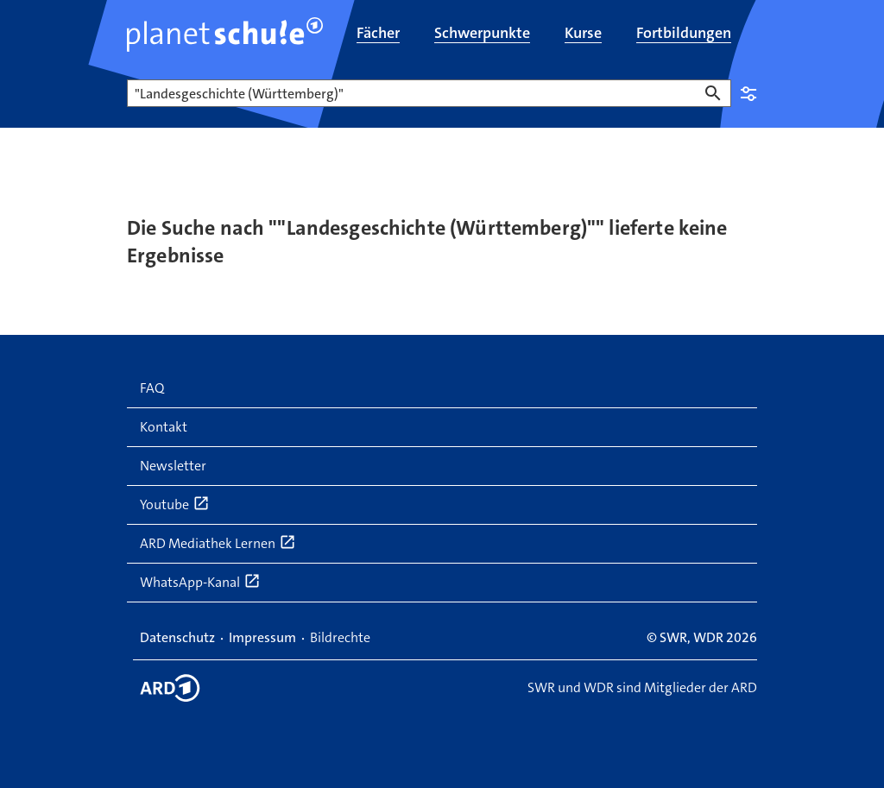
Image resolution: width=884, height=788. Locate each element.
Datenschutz (177, 637)
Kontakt (163, 427)
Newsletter (173, 466)
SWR (673, 637)
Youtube (175, 504)
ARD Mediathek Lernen (218, 542)
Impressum (262, 637)
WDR (708, 637)
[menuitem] (378, 34)
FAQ (152, 388)
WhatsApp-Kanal (200, 581)
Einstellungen (748, 93)
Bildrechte (340, 637)
